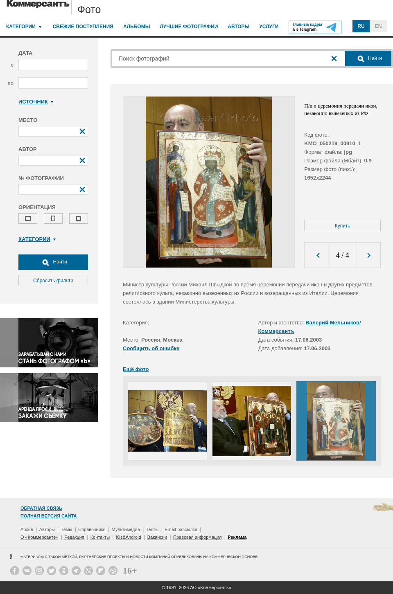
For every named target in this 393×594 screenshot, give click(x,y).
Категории (21, 26)
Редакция (74, 537)
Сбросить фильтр (53, 281)
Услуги (268, 26)
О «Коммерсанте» (39, 537)
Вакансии (157, 537)
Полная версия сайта (48, 515)
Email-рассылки (181, 529)
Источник (35, 102)
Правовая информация (197, 537)
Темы (66, 529)
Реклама (237, 537)
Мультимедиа (126, 529)
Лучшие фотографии (189, 26)
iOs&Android (128, 537)
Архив (26, 529)
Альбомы (136, 26)
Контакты (100, 537)
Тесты (152, 529)
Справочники (92, 529)
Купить (342, 226)
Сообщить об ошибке (151, 348)
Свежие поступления (83, 26)
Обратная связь (41, 508)
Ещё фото (136, 369)
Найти (53, 262)
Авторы (238, 26)
